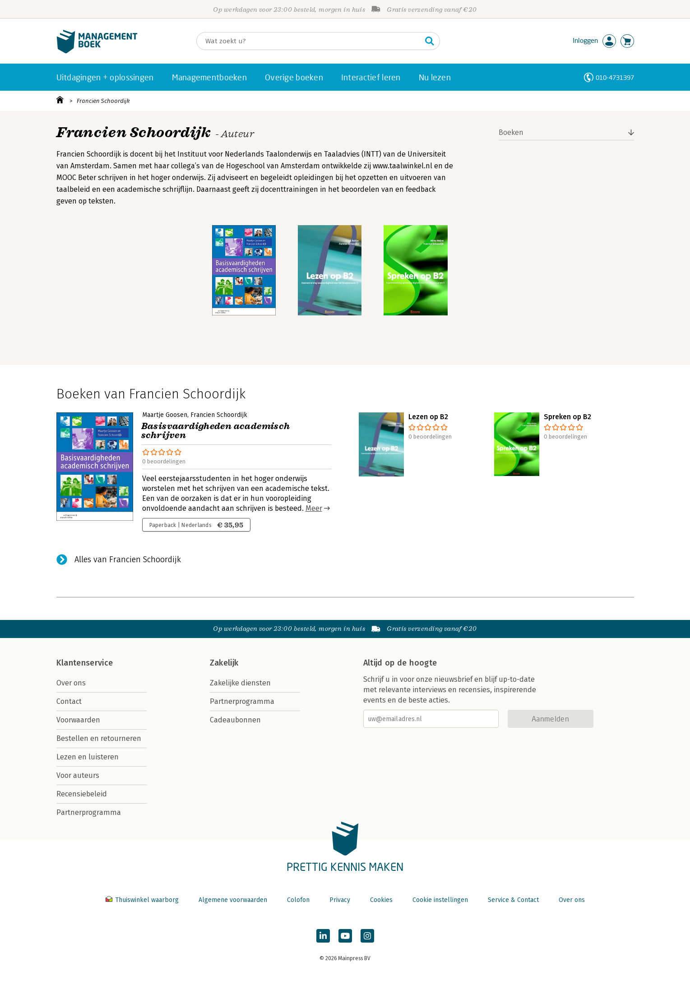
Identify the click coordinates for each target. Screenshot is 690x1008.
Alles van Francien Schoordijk (127, 559)
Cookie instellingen (440, 900)
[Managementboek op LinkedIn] (323, 936)
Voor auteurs (77, 775)
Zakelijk (224, 663)
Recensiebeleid (81, 794)
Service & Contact (513, 900)
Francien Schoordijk (103, 100)
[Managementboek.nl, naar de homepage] (97, 51)
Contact (69, 701)
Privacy (339, 900)
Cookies (381, 900)
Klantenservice (84, 663)
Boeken (511, 132)
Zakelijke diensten (240, 683)
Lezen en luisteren (87, 757)
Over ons (71, 683)
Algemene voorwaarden (233, 900)
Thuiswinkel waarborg (143, 900)
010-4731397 (615, 77)
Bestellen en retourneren (98, 738)
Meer (314, 508)
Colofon (298, 900)
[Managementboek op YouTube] (345, 936)
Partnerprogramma (88, 812)
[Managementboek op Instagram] (367, 936)
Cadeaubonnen (235, 720)
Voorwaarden (78, 720)
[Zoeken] (309, 41)
